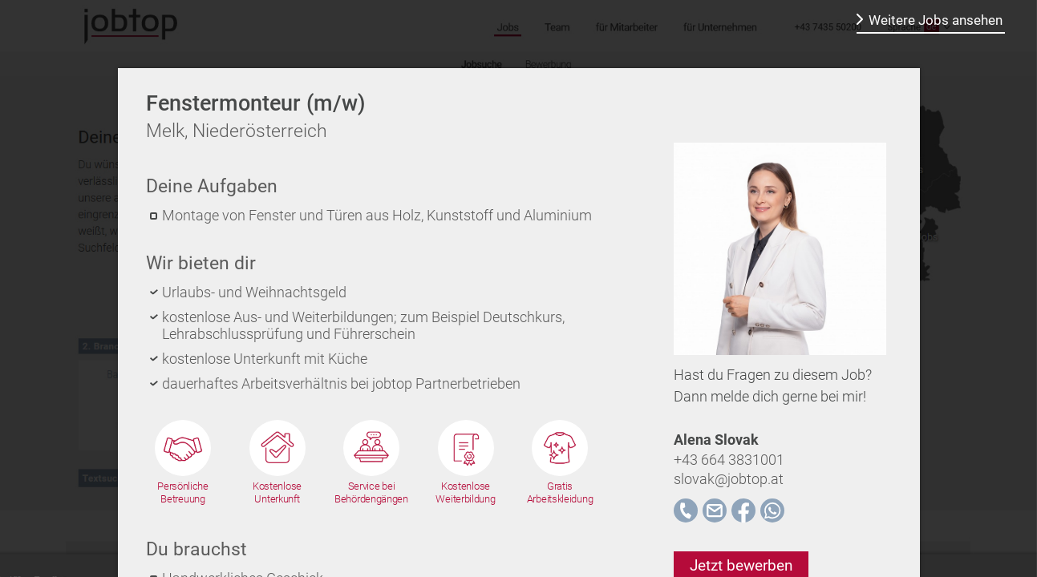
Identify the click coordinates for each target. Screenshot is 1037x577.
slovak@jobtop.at (729, 478)
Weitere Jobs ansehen (936, 20)
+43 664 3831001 (729, 459)
